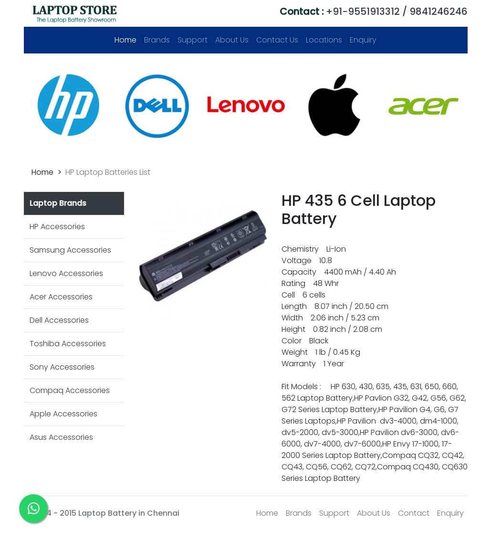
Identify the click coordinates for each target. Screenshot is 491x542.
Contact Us (277, 39)
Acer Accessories (61, 296)
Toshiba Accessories (68, 343)
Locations (324, 39)
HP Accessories (57, 226)
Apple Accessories (63, 413)
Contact (413, 513)
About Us (232, 39)
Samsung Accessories (70, 249)
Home (127, 39)
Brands (157, 39)
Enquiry (363, 39)
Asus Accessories (61, 437)
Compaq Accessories (70, 390)
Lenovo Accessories (66, 273)
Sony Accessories (62, 366)
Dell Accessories (59, 320)
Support (193, 39)
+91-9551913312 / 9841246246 (374, 11)
